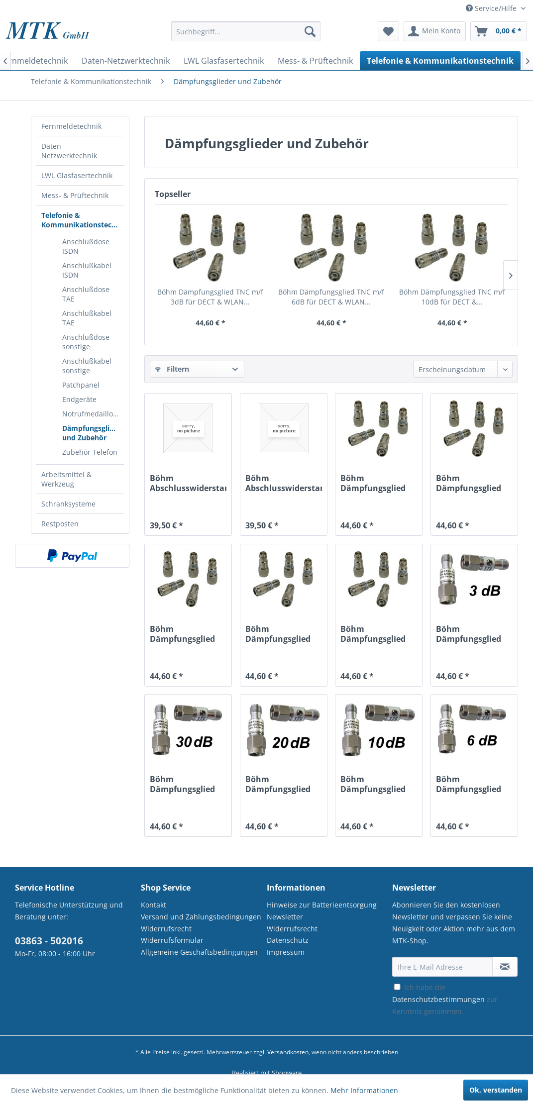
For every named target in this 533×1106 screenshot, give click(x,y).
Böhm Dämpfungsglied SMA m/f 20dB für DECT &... (280, 784)
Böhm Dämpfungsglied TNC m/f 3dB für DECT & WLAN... (210, 296)
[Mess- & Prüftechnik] (315, 60)
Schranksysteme (68, 503)
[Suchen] (310, 31)
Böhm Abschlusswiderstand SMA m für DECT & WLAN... (188, 483)
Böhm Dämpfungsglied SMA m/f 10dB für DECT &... (375, 784)
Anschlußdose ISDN (85, 246)
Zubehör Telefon (89, 452)
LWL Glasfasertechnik (76, 175)
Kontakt (153, 904)
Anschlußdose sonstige (85, 341)
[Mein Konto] (435, 31)
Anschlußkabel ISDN (86, 270)
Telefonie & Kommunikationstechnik (82, 219)
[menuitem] (245, 36)
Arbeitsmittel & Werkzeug (66, 479)
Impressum (286, 952)
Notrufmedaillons (91, 413)
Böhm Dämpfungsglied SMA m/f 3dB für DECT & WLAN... (468, 634)
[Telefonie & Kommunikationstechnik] (440, 60)
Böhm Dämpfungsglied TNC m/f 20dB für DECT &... (470, 483)
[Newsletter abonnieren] (505, 967)
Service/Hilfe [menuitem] (492, 8)
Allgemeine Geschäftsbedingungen (199, 952)
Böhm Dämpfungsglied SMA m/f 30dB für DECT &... (184, 784)
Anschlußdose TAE (85, 294)
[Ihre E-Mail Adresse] (442, 967)
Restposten (60, 523)
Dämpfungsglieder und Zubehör (93, 432)
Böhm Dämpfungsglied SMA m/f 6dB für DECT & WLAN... (468, 784)
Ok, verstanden (495, 1090)
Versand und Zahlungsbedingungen (201, 916)
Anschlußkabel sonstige (86, 365)
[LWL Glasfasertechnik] (224, 60)
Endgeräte (79, 399)
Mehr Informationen (364, 1090)
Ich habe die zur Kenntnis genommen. (445, 999)
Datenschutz (288, 940)
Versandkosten (288, 1052)
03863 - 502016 (49, 940)
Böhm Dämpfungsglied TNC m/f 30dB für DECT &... (374, 483)
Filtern (172, 369)
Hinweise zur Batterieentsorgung (322, 904)
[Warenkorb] (498, 31)
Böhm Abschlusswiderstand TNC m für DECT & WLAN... (283, 483)
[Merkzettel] (388, 31)
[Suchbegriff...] (245, 31)
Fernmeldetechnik (71, 126)
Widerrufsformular (172, 940)
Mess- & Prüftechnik (74, 195)
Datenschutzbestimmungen (438, 999)
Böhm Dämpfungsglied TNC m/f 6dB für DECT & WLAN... (331, 296)
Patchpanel (81, 385)
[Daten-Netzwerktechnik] (126, 60)
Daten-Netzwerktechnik (69, 150)
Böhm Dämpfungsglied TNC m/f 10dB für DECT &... (452, 296)
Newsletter (285, 916)
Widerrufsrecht (166, 928)
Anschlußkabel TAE (86, 317)
